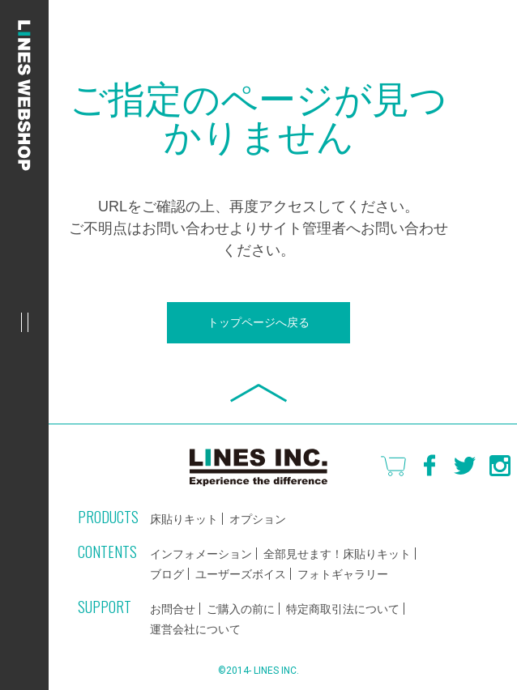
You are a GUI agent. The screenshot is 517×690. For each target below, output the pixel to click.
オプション (257, 519)
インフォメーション (201, 553)
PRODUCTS (108, 516)
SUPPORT (104, 606)
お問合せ (172, 609)
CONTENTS (107, 551)
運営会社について (195, 629)
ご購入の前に (241, 609)
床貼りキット (184, 519)
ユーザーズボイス (240, 574)
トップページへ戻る (258, 322)
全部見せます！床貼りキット (337, 553)
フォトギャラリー (342, 574)
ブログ (167, 574)
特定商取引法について (343, 609)
